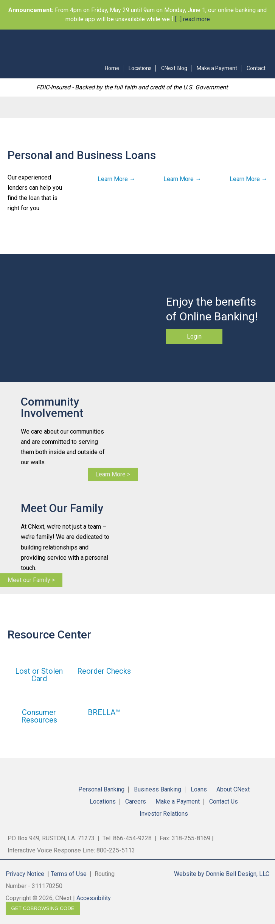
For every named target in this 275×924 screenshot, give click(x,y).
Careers (135, 802)
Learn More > (112, 474)
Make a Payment (217, 68)
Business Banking (157, 790)
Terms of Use (69, 873)
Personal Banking (101, 790)
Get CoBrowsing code (43, 908)
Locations (140, 68)
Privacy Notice (25, 873)
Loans (199, 790)
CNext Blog (174, 68)
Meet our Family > (31, 580)
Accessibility (93, 898)
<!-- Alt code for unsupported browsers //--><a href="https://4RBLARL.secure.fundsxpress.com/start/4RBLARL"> (144, 44)
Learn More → (116, 179)
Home (112, 68)
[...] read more (192, 19)
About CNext (233, 790)
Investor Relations (164, 814)
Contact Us (223, 802)
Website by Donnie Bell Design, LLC (221, 873)
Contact (256, 68)
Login (194, 336)
